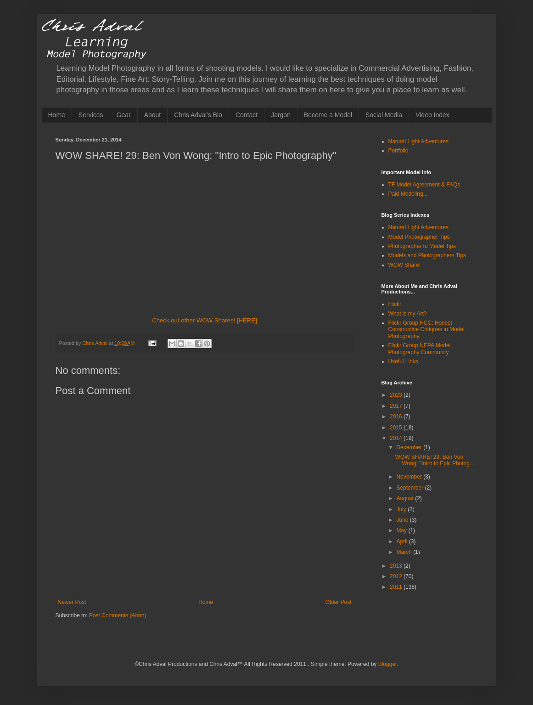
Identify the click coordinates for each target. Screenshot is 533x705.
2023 (397, 395)
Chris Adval (96, 343)
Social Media (383, 114)
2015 (397, 427)
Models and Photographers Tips (427, 255)
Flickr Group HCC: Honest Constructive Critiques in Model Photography (426, 329)
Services (91, 114)
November (409, 477)
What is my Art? (407, 313)
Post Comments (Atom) (117, 615)
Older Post (338, 602)
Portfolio (398, 150)
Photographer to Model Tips (422, 246)
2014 (397, 438)
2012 (397, 576)
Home (56, 114)
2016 (397, 416)
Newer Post (72, 602)
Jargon (281, 114)
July (402, 509)
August (405, 498)
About (152, 114)
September (410, 488)
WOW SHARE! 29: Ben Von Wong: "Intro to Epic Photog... (434, 460)
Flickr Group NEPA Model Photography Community (419, 348)
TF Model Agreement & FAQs (424, 184)
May (402, 530)
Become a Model (328, 114)
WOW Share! (404, 265)
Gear (124, 114)
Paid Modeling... (408, 194)
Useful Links (403, 361)
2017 (397, 406)
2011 (397, 587)
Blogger (387, 664)
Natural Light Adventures (418, 141)
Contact (247, 114)
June (403, 520)
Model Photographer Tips (419, 237)
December (409, 447)
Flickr (395, 304)
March (404, 552)
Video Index (432, 114)
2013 (397, 566)
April (402, 541)
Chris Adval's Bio (198, 114)
